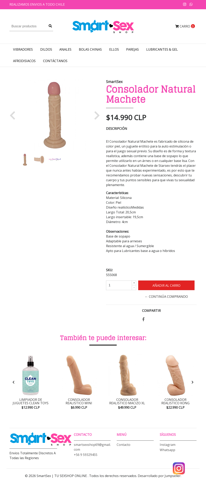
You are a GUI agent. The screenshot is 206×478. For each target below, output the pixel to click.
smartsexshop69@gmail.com (92, 446)
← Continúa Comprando (166, 296)
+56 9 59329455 (85, 454)
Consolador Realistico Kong (175, 401)
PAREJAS (132, 49)
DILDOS (46, 49)
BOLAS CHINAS (90, 49)
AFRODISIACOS (24, 61)
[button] (14, 115)
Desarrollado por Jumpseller (159, 475)
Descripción (116, 128)
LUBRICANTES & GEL (162, 49)
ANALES (65, 49)
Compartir (151, 310)
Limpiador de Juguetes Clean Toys (30, 401)
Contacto (123, 444)
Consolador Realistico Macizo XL (127, 401)
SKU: (109, 270)
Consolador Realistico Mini (79, 401)
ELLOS (114, 49)
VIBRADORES (23, 49)
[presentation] (13, 382)
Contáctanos (55, 61)
